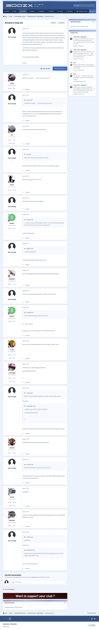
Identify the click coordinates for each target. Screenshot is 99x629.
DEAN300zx (12, 279)
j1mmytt (12, 448)
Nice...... (75, 63)
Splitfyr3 (12, 223)
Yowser (12, 185)
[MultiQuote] (22, 89)
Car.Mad (12, 497)
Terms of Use (6, 627)
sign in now (34, 577)
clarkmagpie (12, 373)
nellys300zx (12, 520)
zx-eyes (12, 350)
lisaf (12, 135)
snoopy (12, 83)
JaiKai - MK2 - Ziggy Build (79, 37)
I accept (92, 625)
